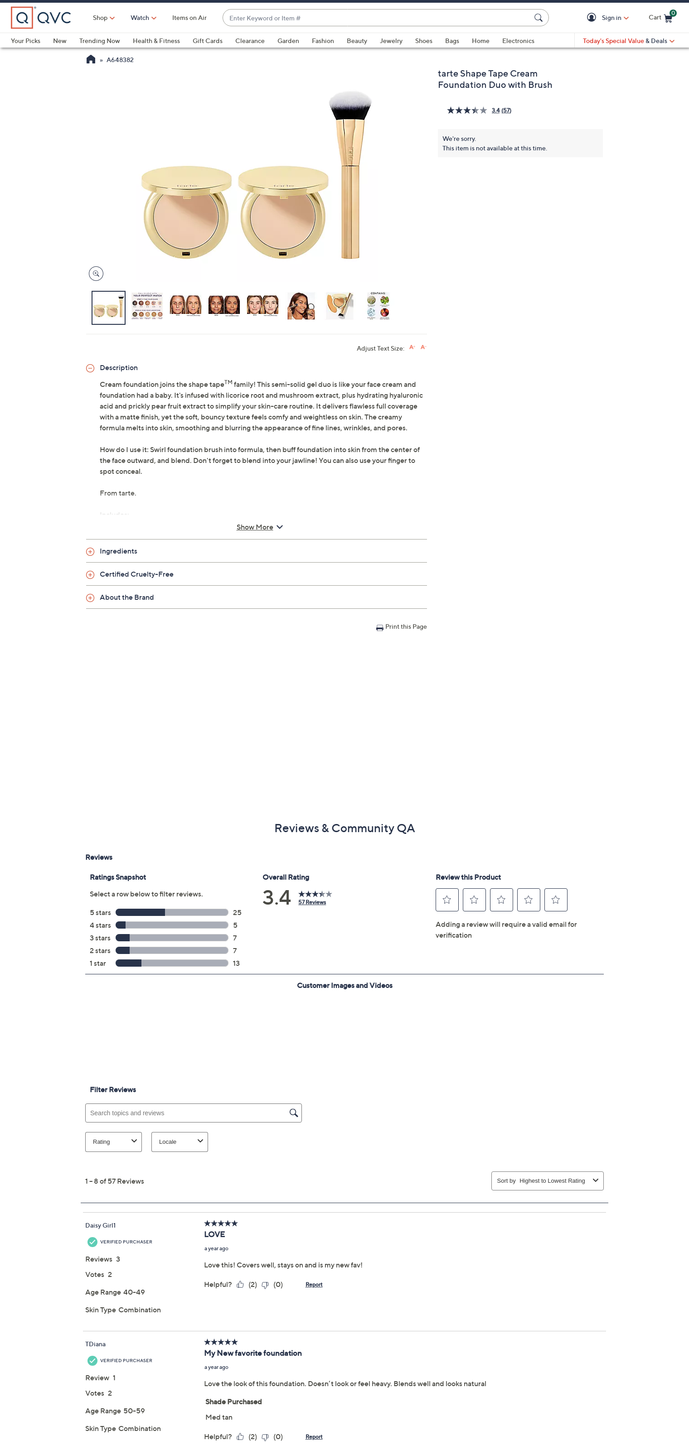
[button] (593, 18)
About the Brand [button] (127, 597)
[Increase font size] (412, 347)
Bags (452, 40)
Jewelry (391, 40)
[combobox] (376, 18)
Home (481, 40)
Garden (288, 40)
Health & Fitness (156, 40)
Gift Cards (208, 40)
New (60, 40)
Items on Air (189, 17)
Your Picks (25, 40)
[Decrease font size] (423, 347)
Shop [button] (100, 17)
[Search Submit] (539, 18)
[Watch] (140, 18)
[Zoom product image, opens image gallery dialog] (94, 274)
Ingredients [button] (118, 550)
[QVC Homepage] (91, 60)
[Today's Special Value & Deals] (628, 41)
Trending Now (99, 40)
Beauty (357, 40)
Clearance (250, 40)
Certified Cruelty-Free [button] (137, 573)
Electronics (518, 40)
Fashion (323, 40)
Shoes (423, 40)
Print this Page (406, 626)
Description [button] (119, 367)
